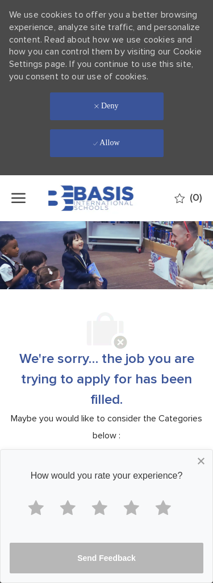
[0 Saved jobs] (188, 198)
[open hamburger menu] (18, 198)
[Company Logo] (105, 198)
